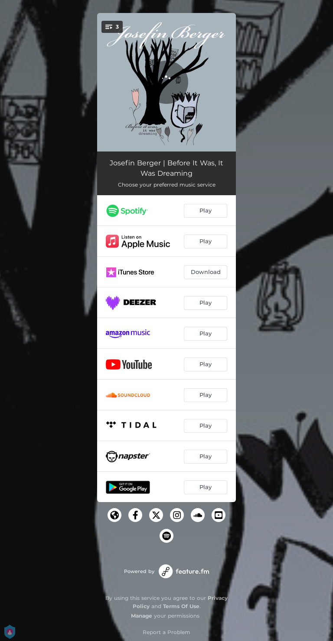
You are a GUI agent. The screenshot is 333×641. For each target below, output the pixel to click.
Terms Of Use (181, 606)
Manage (141, 615)
